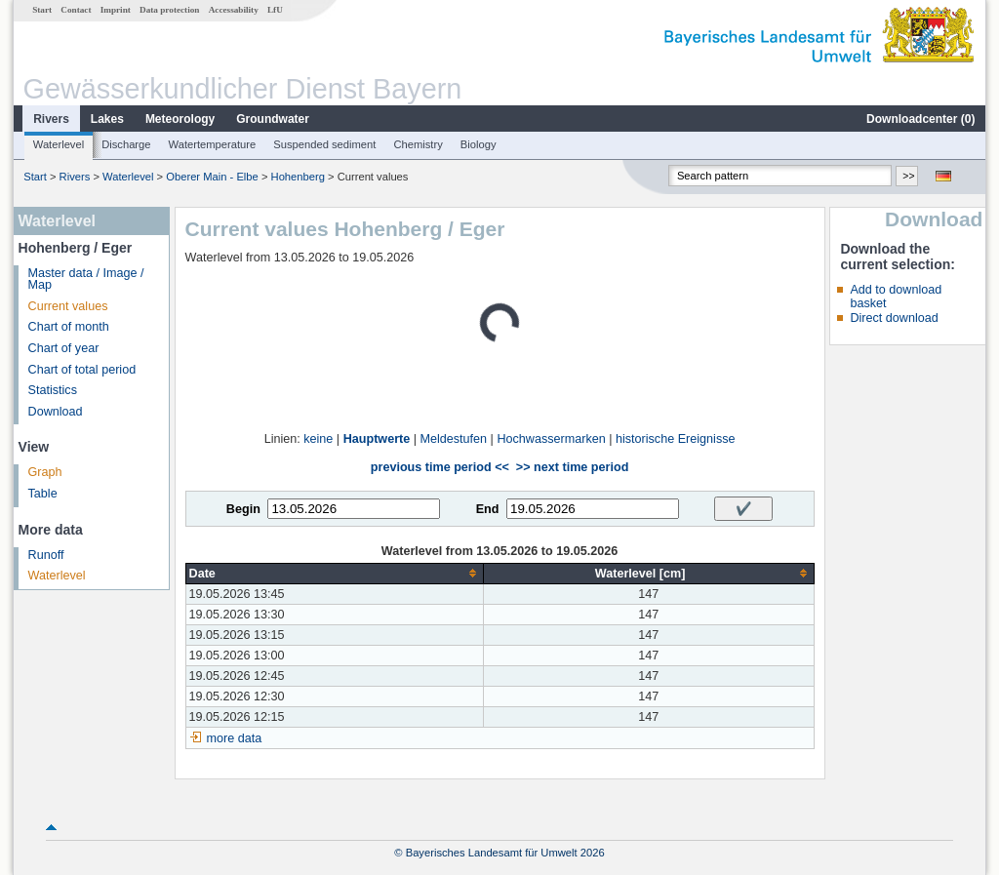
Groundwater (272, 119)
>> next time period (572, 467)
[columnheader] (334, 573)
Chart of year (64, 348)
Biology (478, 144)
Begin (243, 509)
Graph (45, 472)
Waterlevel (58, 144)
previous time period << (440, 467)
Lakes (107, 119)
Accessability (234, 10)
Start (42, 10)
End (488, 509)
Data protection (169, 10)
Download (55, 411)
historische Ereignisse (676, 439)
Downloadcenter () (920, 119)
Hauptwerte (377, 439)
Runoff (46, 555)
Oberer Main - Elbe (212, 176)
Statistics (52, 390)
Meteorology (180, 119)
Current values (68, 306)
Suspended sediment (324, 144)
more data (234, 738)
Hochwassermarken (551, 439)
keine (318, 439)
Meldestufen (454, 439)
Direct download (894, 318)
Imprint (115, 10)
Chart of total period (82, 370)
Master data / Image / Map (86, 279)
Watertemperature (213, 144)
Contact (75, 10)
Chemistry (417, 144)
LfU (275, 10)
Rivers (51, 119)
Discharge (125, 144)
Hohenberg (298, 176)
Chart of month (68, 327)
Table (43, 493)
